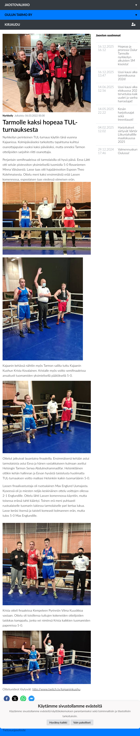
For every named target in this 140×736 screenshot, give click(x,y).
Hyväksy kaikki (58, 722)
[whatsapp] (23, 699)
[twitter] (15, 699)
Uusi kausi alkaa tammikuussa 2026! (128, 75)
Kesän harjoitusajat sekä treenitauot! (126, 114)
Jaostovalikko (72, 5)
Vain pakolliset (82, 722)
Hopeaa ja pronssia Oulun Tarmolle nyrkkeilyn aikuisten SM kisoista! (128, 55)
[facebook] (7, 699)
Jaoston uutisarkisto (112, 162)
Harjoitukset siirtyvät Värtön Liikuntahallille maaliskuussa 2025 (128, 134)
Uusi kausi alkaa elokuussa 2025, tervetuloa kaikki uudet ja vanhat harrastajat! (129, 94)
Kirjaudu (70, 24)
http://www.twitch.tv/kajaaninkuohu (56, 689)
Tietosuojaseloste (14, 730)
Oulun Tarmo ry (72, 15)
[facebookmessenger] (31, 699)
